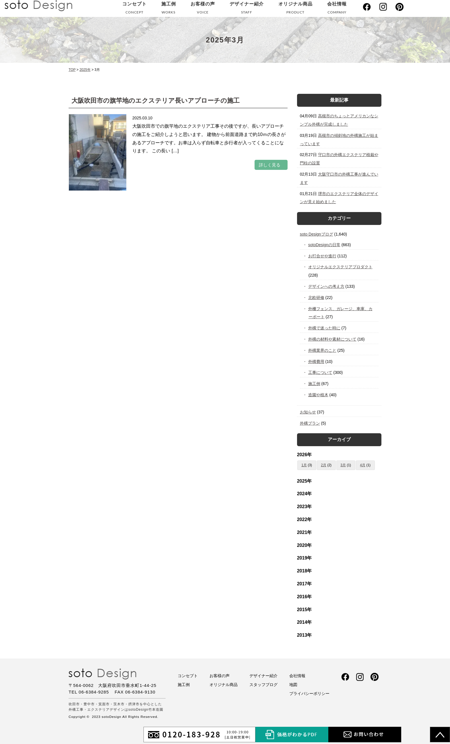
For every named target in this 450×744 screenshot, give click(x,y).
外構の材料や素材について (332, 339)
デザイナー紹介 (247, 9)
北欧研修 (316, 297)
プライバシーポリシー (309, 693)
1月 (304, 465)
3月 (343, 465)
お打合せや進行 (322, 256)
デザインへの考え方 (326, 286)
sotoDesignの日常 (324, 244)
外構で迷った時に (324, 328)
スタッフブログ (263, 684)
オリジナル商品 (295, 9)
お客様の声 (203, 9)
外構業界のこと (322, 350)
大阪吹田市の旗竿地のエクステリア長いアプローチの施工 (155, 100)
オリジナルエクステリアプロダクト (341, 267)
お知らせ (308, 412)
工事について (320, 372)
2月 (323, 465)
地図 (293, 684)
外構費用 (316, 361)
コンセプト (134, 9)
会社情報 (337, 9)
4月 (362, 465)
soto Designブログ (316, 234)
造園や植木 (318, 395)
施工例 (168, 9)
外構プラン (310, 423)
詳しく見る (269, 164)
